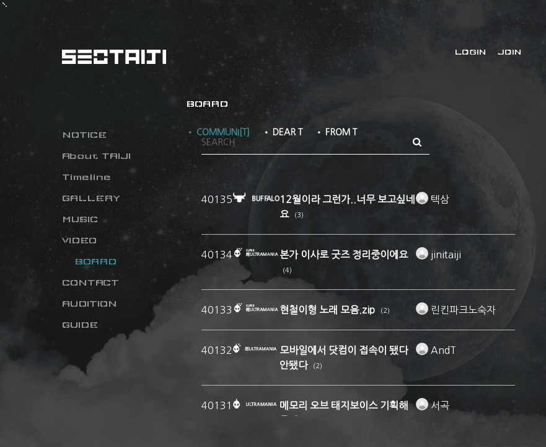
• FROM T (336, 132)
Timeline (86, 177)
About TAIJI (96, 156)
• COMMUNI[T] (218, 132)
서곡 (432, 405)
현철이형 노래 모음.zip (328, 310)
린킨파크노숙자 (456, 310)
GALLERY (91, 198)
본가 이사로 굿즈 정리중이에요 (344, 255)
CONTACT (90, 282)
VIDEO (79, 240)
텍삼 (432, 199)
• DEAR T (282, 132)
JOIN (509, 52)
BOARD (95, 261)
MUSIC (80, 219)
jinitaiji (438, 255)
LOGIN (470, 52)
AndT (436, 350)
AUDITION (89, 304)
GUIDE (80, 325)
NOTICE (84, 135)
